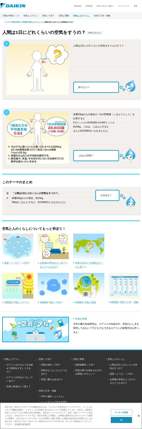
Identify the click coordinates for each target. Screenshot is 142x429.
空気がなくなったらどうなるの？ (54, 372)
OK (121, 420)
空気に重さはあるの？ (52, 379)
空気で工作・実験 (47, 391)
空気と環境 (78, 359)
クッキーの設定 (121, 412)
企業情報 (88, 6)
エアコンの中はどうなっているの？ (19, 379)
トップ (6, 22)
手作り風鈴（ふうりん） (53, 396)
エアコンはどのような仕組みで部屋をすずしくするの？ (19, 368)
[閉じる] (139, 416)
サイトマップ (123, 6)
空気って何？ (45, 359)
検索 (135, 6)
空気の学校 (16, 22)
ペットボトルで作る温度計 (54, 402)
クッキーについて (22, 424)
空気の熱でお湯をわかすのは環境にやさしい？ (88, 372)
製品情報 (77, 6)
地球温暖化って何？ (85, 364)
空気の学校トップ (11, 16)
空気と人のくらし (116, 359)
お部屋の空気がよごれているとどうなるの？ (123, 381)
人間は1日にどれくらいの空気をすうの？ (123, 366)
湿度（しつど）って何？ (122, 374)
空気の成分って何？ (51, 364)
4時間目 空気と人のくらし (31, 22)
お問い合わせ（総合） (105, 6)
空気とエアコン (12, 359)
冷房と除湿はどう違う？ (18, 386)
